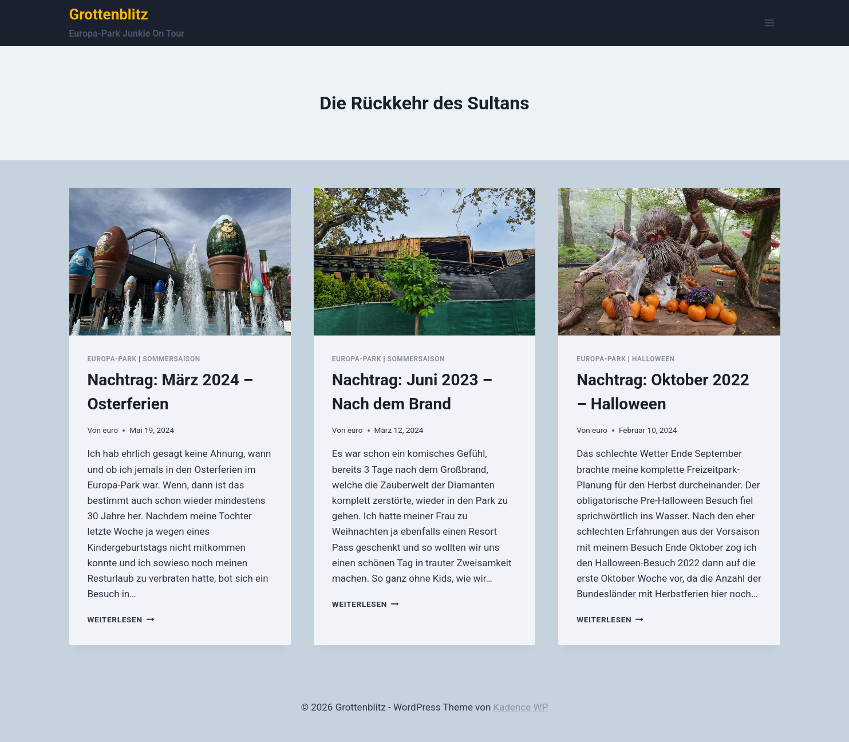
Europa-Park (112, 359)
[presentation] (180, 262)
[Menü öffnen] (769, 22)
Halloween (653, 359)
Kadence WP (520, 707)
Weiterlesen (121, 619)
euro (110, 430)
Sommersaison (171, 359)
